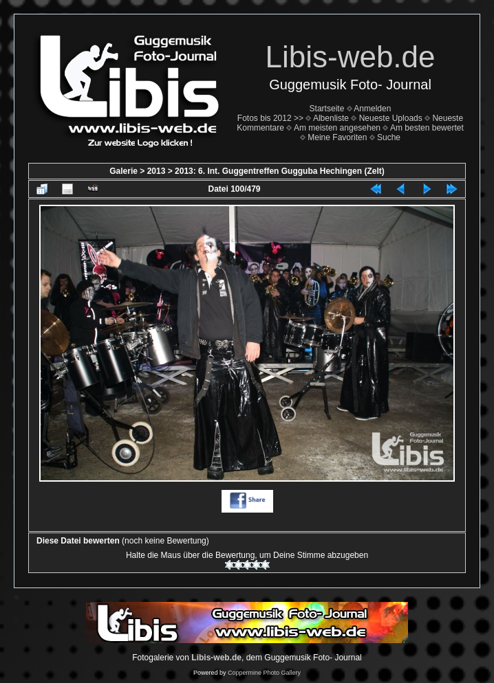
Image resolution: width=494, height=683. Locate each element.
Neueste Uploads (390, 118)
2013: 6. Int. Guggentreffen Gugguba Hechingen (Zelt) (280, 171)
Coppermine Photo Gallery (264, 672)
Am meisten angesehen (337, 128)
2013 (156, 171)
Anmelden (372, 108)
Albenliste (331, 118)
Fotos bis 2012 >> (270, 118)
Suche (388, 137)
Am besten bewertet (427, 128)
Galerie (123, 171)
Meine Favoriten (337, 137)
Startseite (327, 108)
